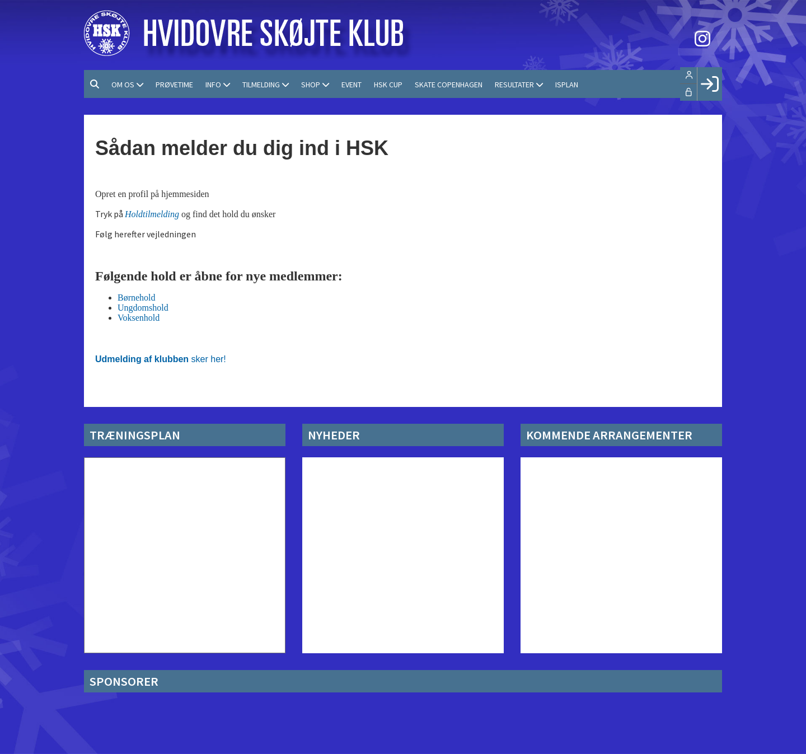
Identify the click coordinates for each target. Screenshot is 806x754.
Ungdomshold (143, 307)
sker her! (160, 359)
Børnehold (137, 297)
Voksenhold (139, 317)
